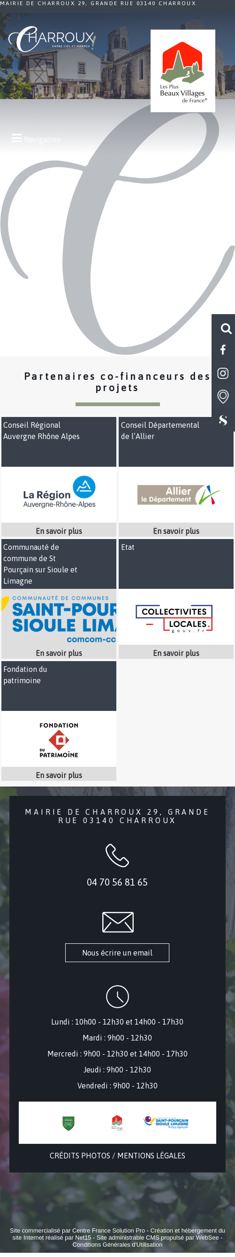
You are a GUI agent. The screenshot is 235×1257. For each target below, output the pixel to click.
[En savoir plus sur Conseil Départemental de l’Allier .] (176, 531)
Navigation (42, 139)
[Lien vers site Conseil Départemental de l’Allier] (176, 520)
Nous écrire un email (117, 953)
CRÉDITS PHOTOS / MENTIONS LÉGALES (117, 1155)
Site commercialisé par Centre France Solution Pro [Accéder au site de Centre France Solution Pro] (77, 1230)
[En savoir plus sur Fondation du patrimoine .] (58, 775)
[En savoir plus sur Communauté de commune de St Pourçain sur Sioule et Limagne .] (58, 653)
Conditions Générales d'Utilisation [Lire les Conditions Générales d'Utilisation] (118, 1244)
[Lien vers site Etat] (176, 642)
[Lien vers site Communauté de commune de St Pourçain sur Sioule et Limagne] (58, 642)
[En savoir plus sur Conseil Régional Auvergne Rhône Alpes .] (58, 531)
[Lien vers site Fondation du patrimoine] (58, 764)
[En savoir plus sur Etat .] (176, 653)
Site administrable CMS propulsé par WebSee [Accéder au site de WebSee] (158, 1237)
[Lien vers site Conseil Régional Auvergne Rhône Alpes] (58, 520)
